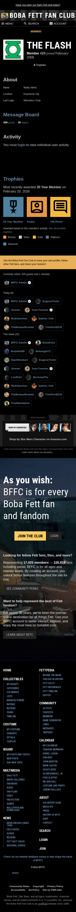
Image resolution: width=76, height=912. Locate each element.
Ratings (11, 704)
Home (7, 670)
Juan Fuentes (39, 310)
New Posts (12, 758)
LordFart (13, 377)
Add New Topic (15, 762)
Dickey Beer (49, 769)
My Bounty (12, 684)
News (7, 818)
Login (54, 536)
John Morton (50, 761)
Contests (48, 712)
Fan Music (12, 783)
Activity (47, 708)
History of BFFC (51, 814)
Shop (45, 818)
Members (36, 31)
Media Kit (48, 806)
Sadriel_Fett (42, 318)
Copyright (38, 886)
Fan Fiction (13, 799)
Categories (13, 688)
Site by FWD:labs (52, 889)
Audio (10, 787)
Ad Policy (34, 889)
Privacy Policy (55, 886)
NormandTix (37, 377)
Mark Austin (50, 765)
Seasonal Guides (16, 845)
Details (11, 737)
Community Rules (20, 886)
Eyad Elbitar (50, 777)
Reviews (11, 708)
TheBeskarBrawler (19, 327)
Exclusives (13, 829)
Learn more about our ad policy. (37, 452)
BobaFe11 (45, 342)
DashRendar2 (16, 360)
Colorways (13, 692)
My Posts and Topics (18, 754)
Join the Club (30, 536)
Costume (10, 724)
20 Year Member (13, 210)
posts (9, 122)
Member (33, 53)
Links (46, 724)
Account (57, 23)
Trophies (40, 64)
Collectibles (13, 679)
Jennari (12, 310)
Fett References (52, 687)
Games (10, 803)
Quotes (47, 695)
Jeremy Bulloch (52, 789)
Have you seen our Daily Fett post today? (38, 5)
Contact (47, 822)
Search (31, 23)
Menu (7, 23)
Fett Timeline (50, 691)
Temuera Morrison (53, 749)
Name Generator (52, 720)
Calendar (46, 740)
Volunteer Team (52, 802)
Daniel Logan (50, 753)
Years (10, 712)
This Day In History (53, 679)
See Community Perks (22, 589)
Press (46, 810)
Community (47, 703)
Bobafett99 (14, 351)
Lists (9, 696)
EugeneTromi (47, 301)
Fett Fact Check (16, 841)
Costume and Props (54, 785)
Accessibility (18, 889)
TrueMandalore (17, 403)
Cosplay (11, 741)
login (21, 145)
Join (42, 849)
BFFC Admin (17, 282)
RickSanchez (15, 318)
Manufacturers (15, 700)
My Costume (13, 729)
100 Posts (60, 210)
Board (8, 749)
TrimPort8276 (50, 327)
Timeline (11, 716)
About (44, 798)
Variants (12, 733)
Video (10, 795)
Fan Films (12, 791)
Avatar (37, 210)
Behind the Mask (52, 675)
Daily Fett (12, 775)
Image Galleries (16, 779)
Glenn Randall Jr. (53, 773)
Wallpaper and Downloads (15, 809)
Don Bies (47, 757)
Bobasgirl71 (40, 351)
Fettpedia (46, 670)
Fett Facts (49, 683)
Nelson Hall (50, 781)
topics (23, 122)
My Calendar (50, 745)
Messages (48, 728)
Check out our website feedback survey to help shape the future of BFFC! (38, 858)
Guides (10, 833)
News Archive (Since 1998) (18, 824)
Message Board (21, 114)
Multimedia (11, 770)
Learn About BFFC (19, 635)
